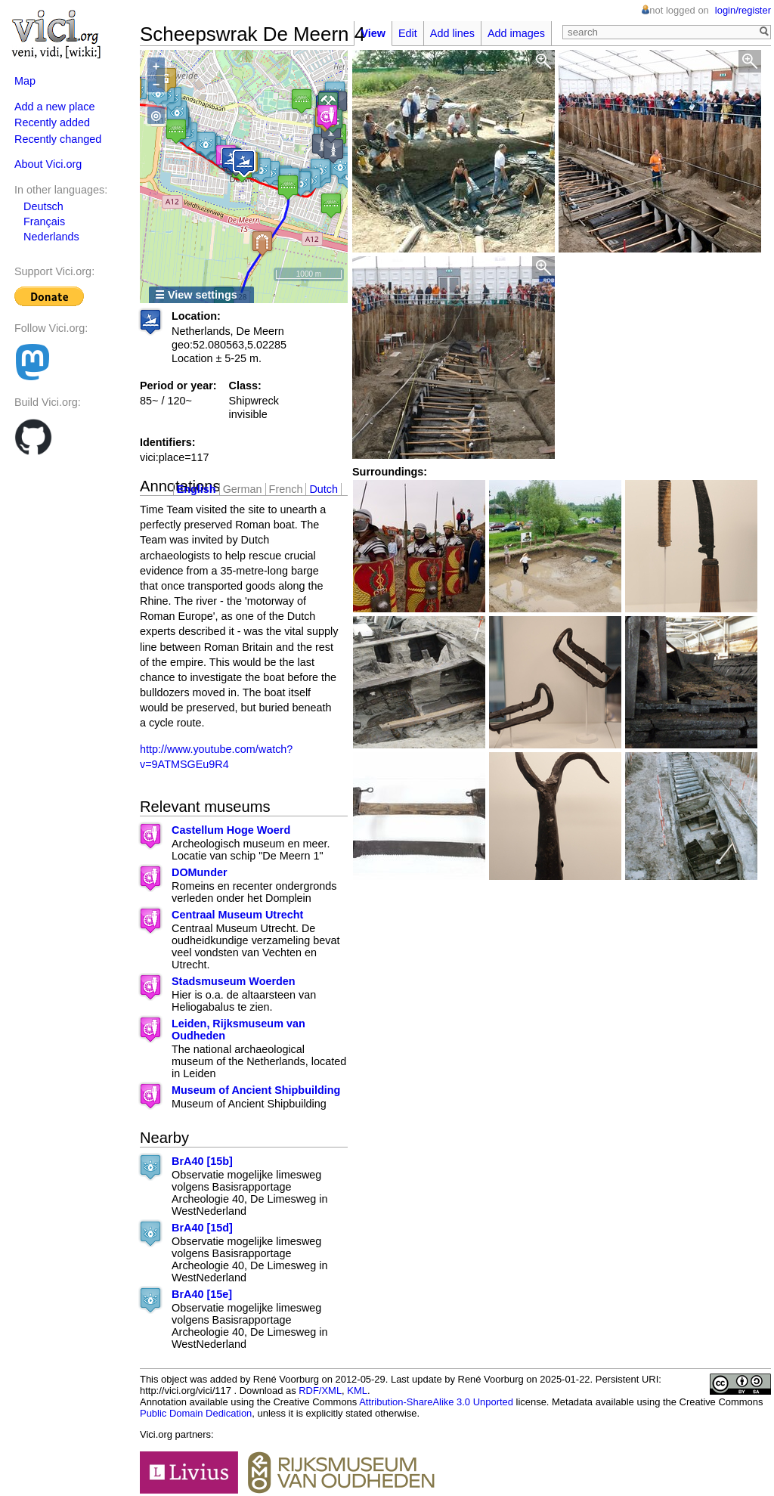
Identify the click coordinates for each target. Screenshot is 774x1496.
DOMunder (200, 872)
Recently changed (57, 139)
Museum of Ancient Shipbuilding (256, 1090)
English (196, 489)
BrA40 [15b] (202, 1161)
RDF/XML (320, 1390)
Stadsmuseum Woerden (234, 981)
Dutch (323, 489)
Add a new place (54, 107)
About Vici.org (48, 164)
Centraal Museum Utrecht (237, 915)
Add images (516, 33)
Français (44, 221)
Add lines (452, 33)
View (373, 33)
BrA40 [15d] (202, 1228)
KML (357, 1390)
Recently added (52, 122)
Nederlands (51, 237)
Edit (407, 33)
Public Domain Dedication (196, 1413)
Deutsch (43, 206)
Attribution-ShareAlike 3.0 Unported (436, 1402)
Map (25, 81)
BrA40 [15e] (202, 1294)
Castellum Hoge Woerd (231, 830)
